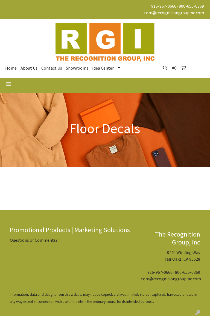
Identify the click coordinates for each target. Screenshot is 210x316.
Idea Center (103, 68)
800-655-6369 (191, 6)
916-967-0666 (163, 6)
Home (11, 68)
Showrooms (77, 68)
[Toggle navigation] (8, 84)
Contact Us (51, 68)
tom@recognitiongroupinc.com (174, 12)
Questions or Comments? (34, 240)
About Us (29, 68)
